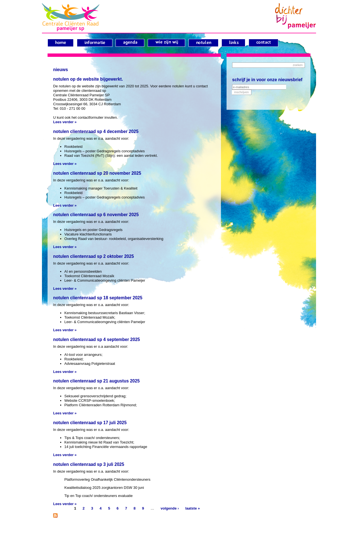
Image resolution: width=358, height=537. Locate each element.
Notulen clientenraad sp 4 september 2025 (96, 339)
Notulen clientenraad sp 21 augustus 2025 (96, 381)
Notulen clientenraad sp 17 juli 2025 (90, 422)
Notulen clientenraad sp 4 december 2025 (95, 131)
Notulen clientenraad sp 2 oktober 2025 (93, 256)
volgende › (170, 508)
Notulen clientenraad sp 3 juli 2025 (88, 464)
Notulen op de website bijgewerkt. (88, 79)
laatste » (192, 508)
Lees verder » (65, 122)
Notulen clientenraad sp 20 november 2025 (97, 173)
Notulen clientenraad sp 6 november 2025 (96, 214)
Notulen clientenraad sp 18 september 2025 (97, 297)
